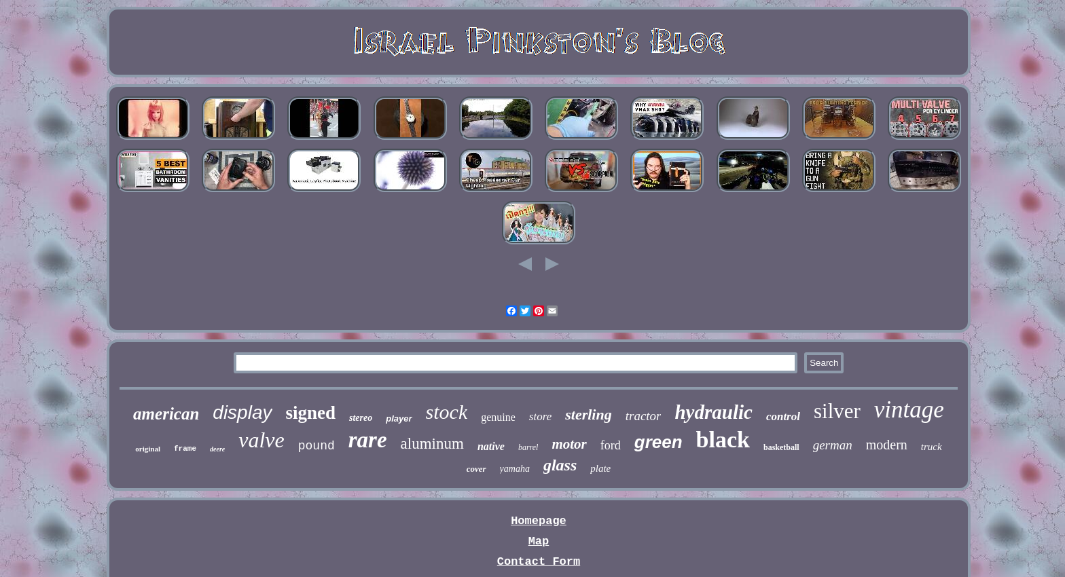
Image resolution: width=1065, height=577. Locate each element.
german (832, 445)
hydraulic (713, 412)
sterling (588, 414)
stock (447, 412)
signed (311, 413)
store (540, 416)
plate (600, 468)
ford (610, 445)
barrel (528, 447)
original (147, 449)
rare (367, 440)
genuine (498, 417)
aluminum (432, 443)
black (723, 439)
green (658, 442)
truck (931, 446)
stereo (360, 418)
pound (316, 446)
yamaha (515, 469)
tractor (644, 416)
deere (217, 449)
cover (476, 469)
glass (560, 465)
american (166, 414)
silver (837, 411)
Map (538, 541)
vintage (909, 409)
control (783, 416)
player (399, 418)
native (491, 446)
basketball (781, 447)
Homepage (538, 521)
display (242, 412)
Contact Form (538, 561)
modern (886, 444)
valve (261, 440)
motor (569, 444)
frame (185, 449)
